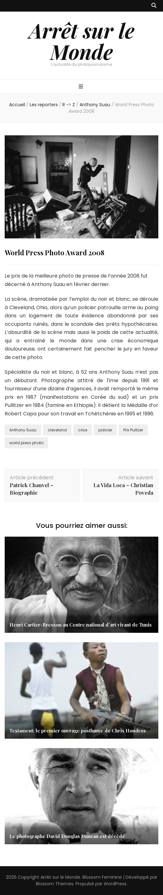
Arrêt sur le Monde (81, 41)
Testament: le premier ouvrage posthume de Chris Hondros (77, 730)
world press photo (26, 442)
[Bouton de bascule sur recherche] (153, 6)
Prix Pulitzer (133, 430)
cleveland (57, 430)
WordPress (115, 884)
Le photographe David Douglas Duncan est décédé (67, 836)
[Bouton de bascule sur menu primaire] (82, 87)
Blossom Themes (54, 884)
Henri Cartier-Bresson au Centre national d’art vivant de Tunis (80, 625)
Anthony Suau (23, 430)
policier (105, 430)
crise (82, 430)
